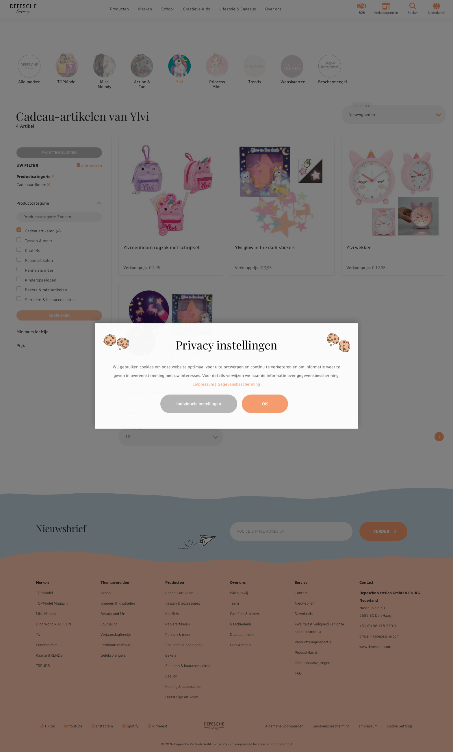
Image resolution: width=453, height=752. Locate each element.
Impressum (203, 384)
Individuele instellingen (199, 404)
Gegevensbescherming (239, 384)
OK (265, 404)
